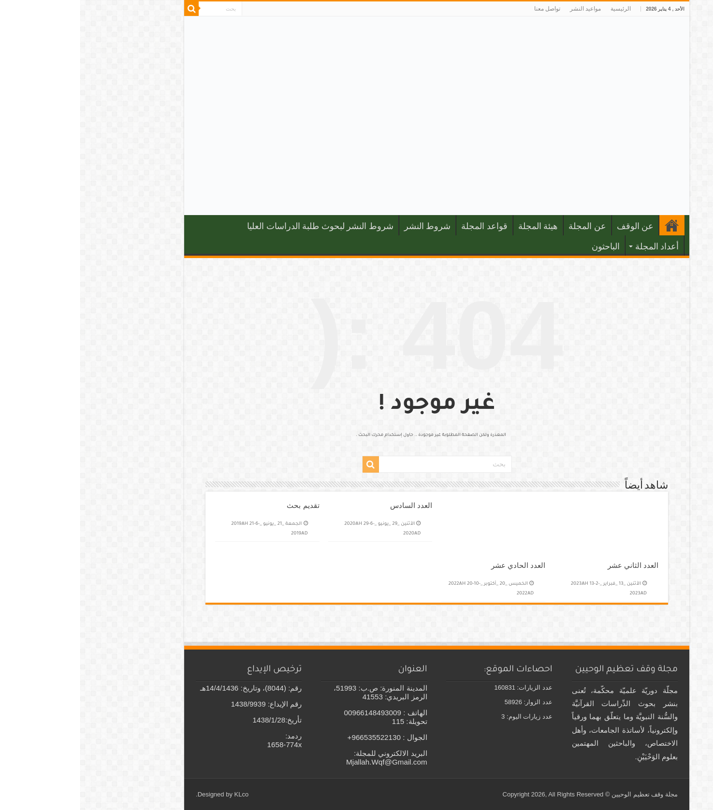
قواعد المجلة (404, 226)
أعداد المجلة (577, 246)
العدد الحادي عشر (438, 565)
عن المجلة (507, 226)
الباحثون (525, 246)
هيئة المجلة (458, 226)
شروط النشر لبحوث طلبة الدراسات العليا (240, 226)
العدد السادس (331, 505)
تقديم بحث (222, 505)
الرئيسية (540, 8)
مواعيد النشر (505, 8)
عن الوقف (555, 226)
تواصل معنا (467, 8)
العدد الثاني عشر (552, 565)
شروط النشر (347, 226)
